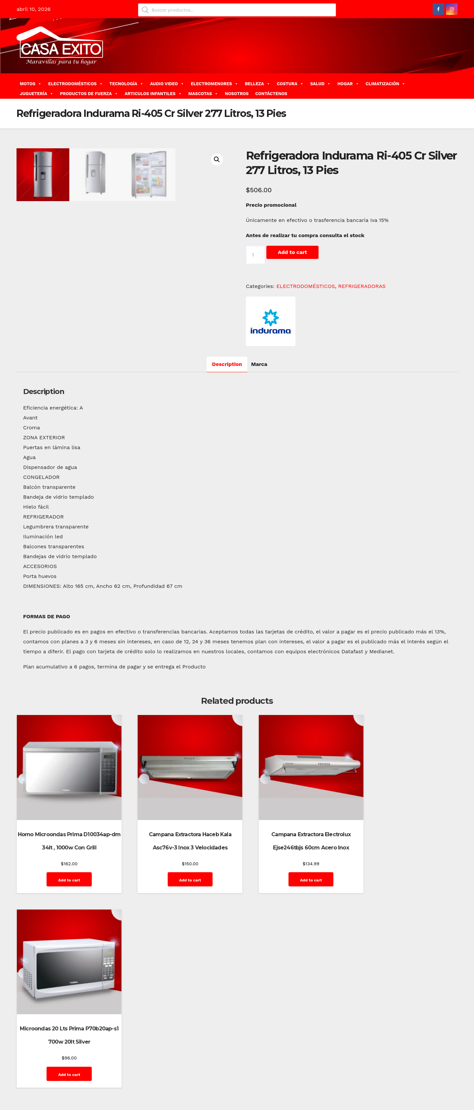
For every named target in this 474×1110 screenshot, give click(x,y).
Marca (259, 431)
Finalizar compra (380, 1079)
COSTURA (290, 83)
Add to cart (292, 252)
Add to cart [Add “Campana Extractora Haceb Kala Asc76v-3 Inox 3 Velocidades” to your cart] (179, 939)
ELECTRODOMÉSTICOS (75, 83)
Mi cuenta (321, 1094)
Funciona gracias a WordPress (48, 1079)
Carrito (319, 1079)
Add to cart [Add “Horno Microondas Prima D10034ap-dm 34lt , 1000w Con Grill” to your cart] (65, 939)
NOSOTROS (237, 93)
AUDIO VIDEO (167, 83)
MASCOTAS (203, 93)
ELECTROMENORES (214, 83)
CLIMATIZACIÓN (386, 83)
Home (273, 1079)
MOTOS (31, 83)
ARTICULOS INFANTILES (153, 93)
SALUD (320, 83)
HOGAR (348, 83)
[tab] (227, 431)
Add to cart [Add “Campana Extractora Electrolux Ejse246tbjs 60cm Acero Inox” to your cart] (293, 939)
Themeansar (134, 1079)
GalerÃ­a (411, 1079)
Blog (289, 1079)
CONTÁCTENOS (271, 93)
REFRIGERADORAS (362, 286)
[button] (455, 86)
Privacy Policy (350, 1094)
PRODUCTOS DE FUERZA (89, 93)
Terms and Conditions (430, 1094)
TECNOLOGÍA (127, 83)
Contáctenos (345, 1079)
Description (227, 431)
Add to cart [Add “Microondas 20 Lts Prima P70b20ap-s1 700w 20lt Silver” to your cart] (407, 939)
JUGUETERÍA (36, 93)
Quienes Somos (385, 1094)
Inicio (447, 1079)
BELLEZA (257, 83)
